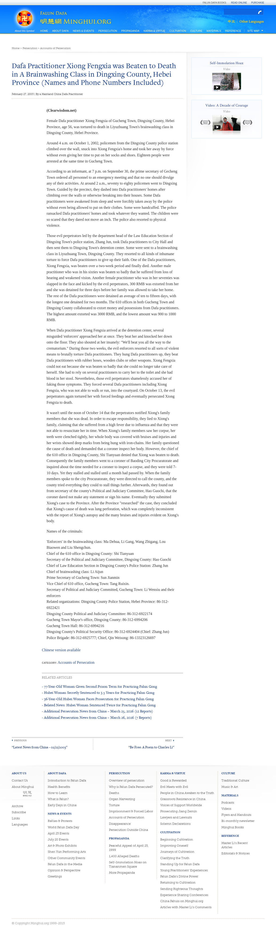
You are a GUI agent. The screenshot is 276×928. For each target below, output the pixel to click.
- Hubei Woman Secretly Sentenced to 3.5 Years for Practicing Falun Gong (98, 692)
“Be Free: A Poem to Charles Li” (151, 747)
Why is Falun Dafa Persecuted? (131, 787)
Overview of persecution (126, 780)
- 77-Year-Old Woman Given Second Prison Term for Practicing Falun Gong (99, 686)
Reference (233, 30)
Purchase (257, 2)
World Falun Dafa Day (63, 827)
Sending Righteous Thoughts (181, 889)
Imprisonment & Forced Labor (131, 811)
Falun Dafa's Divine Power (179, 876)
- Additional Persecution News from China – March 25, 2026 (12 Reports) (97, 711)
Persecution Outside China (128, 830)
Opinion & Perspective (64, 870)
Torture (114, 805)
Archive (17, 806)
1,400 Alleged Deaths (124, 856)
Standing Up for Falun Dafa (180, 864)
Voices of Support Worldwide (181, 805)
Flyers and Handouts (236, 815)
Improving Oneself (174, 845)
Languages (20, 824)
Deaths (114, 793)
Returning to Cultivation (178, 882)
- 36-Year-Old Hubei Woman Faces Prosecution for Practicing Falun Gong (98, 698)
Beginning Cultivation (176, 839)
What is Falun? (58, 799)
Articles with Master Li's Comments (186, 907)
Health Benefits (59, 787)
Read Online (239, 2)
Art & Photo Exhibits (62, 845)
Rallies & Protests (60, 821)
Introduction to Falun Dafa (67, 780)
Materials (214, 30)
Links (16, 818)
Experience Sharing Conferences (184, 895)
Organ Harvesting (122, 799)
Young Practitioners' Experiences (184, 870)
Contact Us (20, 780)
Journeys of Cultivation (177, 851)
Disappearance (120, 823)
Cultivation (177, 30)
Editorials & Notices (235, 853)
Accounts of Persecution (55, 48)
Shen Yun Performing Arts (67, 851)
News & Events (83, 30)
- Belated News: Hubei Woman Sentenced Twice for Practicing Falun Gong (99, 705)
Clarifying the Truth (174, 858)
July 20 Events (58, 839)
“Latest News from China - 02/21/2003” (39, 747)
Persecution (107, 30)
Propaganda (130, 30)
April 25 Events (58, 833)
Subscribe (19, 812)
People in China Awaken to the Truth (187, 793)
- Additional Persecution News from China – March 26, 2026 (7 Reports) (97, 717)
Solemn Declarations (175, 823)
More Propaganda (122, 872)
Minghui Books (232, 827)
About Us (19, 773)
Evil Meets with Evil (174, 787)
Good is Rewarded (173, 780)
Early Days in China (62, 805)
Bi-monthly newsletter (237, 821)
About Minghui (23, 787)
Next (168, 740)
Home (44, 30)
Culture (196, 30)
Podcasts (227, 802)
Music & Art (229, 787)
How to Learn (58, 793)
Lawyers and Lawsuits (176, 817)
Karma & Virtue (154, 30)
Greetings (55, 876)
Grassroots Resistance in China (182, 799)
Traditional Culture (235, 780)
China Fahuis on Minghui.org (181, 901)
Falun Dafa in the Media (65, 864)
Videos (226, 808)
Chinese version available (61, 650)
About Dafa (60, 30)
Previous (20, 740)
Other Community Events (66, 858)
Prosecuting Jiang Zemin (178, 811)
